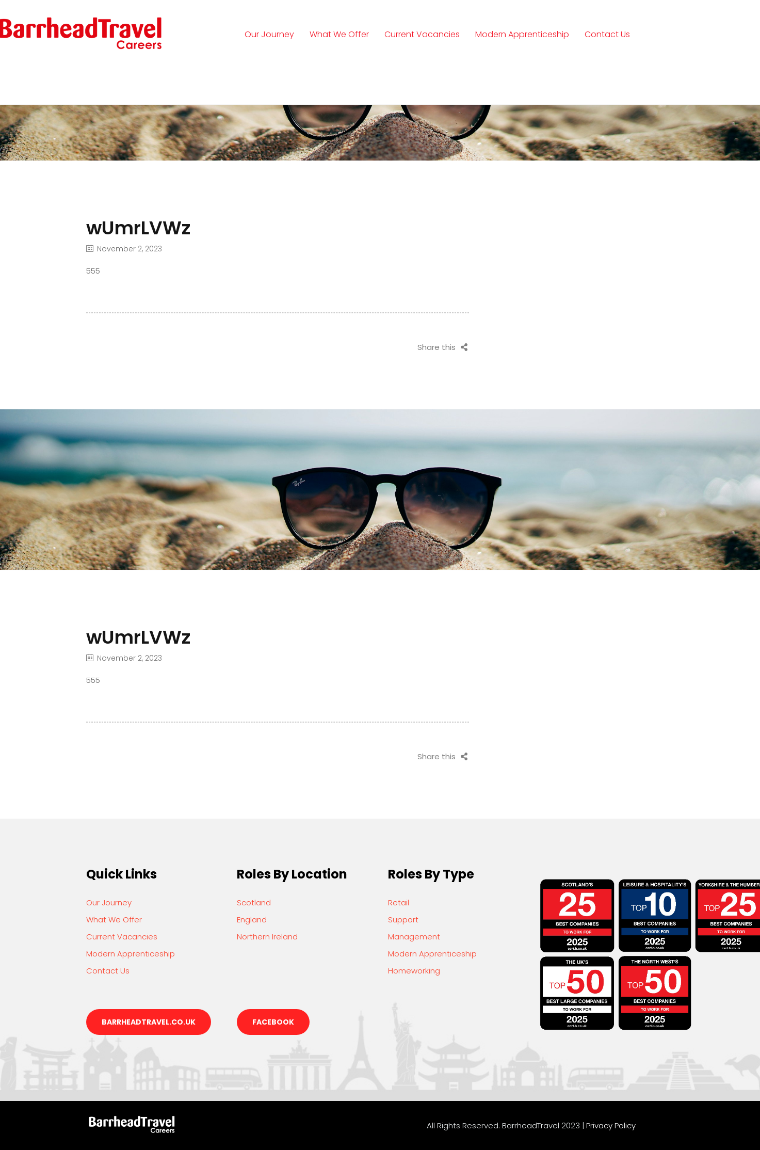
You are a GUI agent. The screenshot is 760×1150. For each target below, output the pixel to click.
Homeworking (414, 970)
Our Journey (269, 34)
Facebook (273, 1022)
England (252, 919)
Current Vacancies (422, 34)
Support (403, 919)
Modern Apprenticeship (522, 34)
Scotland (254, 902)
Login (265, 82)
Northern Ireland (267, 936)
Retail (398, 902)
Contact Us (607, 34)
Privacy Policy (611, 1125)
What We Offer (339, 34)
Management (414, 936)
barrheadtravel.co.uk (149, 1022)
